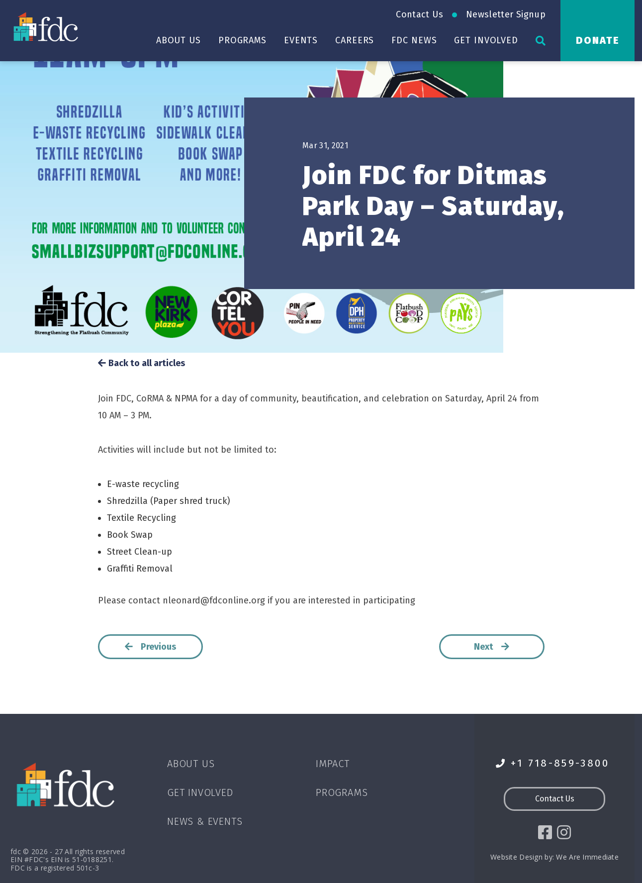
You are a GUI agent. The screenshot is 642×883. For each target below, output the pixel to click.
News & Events (204, 821)
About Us (178, 40)
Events (301, 40)
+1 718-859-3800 (552, 763)
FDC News (414, 40)
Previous (150, 646)
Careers (354, 40)
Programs (242, 40)
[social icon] (545, 833)
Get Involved (486, 40)
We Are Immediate (587, 857)
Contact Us (419, 14)
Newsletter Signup (506, 14)
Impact (333, 764)
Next (492, 646)
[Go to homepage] (47, 26)
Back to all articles (141, 363)
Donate (598, 40)
